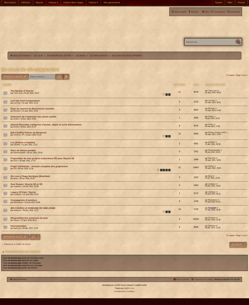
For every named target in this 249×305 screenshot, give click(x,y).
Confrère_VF (18, 135)
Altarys (16, 220)
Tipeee (218, 2)
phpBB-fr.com (129, 288)
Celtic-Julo (17, 93)
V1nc (15, 161)
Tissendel (212, 208)
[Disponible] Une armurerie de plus (29, 218)
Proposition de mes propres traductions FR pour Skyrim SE (42, 158)
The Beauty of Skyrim (22, 91)
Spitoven (17, 228)
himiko (211, 166)
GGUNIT (16, 145)
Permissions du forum (22, 251)
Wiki (230, 2)
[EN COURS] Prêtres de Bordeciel (28, 132)
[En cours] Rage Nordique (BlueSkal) (30, 176)
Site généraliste (112, 2)
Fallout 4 (93, 2)
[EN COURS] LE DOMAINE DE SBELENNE (33, 208)
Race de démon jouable (23, 150)
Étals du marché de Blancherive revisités (32, 108)
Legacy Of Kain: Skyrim (23, 192)
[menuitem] (233, 12)
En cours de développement (30, 69)
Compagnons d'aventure (24, 200)
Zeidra (16, 119)
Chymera (211, 218)
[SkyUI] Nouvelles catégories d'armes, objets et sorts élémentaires (46, 124)
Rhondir (16, 111)
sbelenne (17, 210)
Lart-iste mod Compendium (25, 100)
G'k (14, 169)
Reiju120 (211, 158)
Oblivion (25, 2)
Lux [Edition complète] (23, 142)
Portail (241, 2)
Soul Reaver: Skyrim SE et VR (26, 184)
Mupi (15, 178)
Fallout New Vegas (73, 2)
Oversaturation (18, 226)
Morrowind (10, 2)
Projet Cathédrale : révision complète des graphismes (39, 166)
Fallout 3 (53, 2)
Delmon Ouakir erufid (217, 132)
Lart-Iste (16, 103)
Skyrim (39, 2)
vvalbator (17, 186)
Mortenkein (18, 202)
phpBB (116, 285)
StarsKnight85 (19, 153)
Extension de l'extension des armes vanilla (33, 116)
